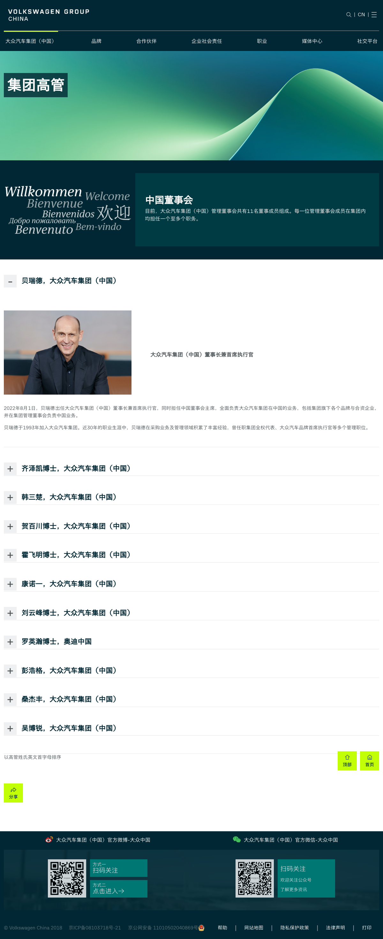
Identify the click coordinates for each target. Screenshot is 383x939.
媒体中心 (312, 41)
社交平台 (367, 41)
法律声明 (335, 928)
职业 (262, 41)
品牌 (96, 41)
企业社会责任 (207, 41)
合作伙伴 (146, 41)
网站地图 (253, 928)
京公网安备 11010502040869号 (163, 928)
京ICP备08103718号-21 (95, 928)
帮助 (222, 928)
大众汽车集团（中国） (30, 41)
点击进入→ (108, 891)
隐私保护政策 (294, 928)
